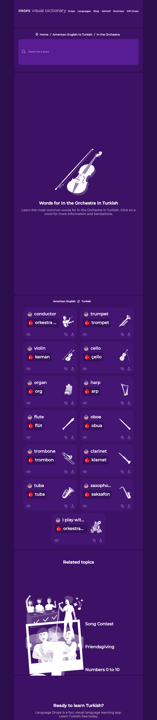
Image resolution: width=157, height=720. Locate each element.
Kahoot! (106, 11)
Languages (84, 11)
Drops (71, 11)
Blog (96, 11)
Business (118, 11)
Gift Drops (133, 11)
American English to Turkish (72, 34)
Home (44, 34)
